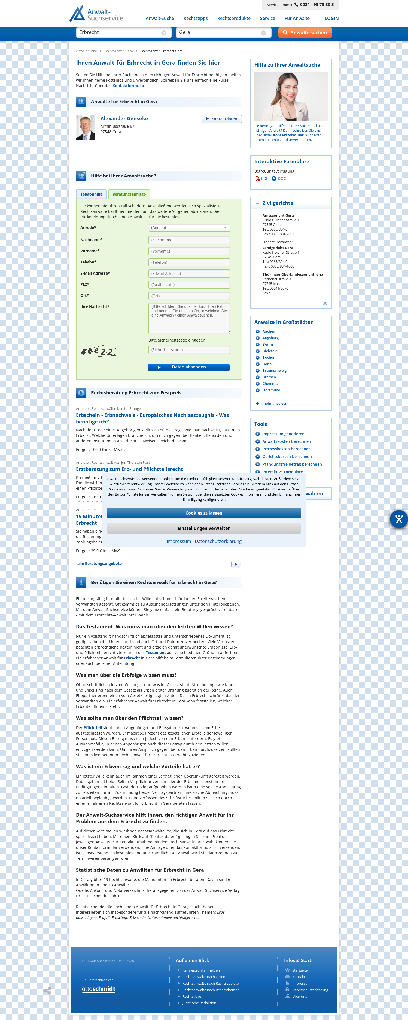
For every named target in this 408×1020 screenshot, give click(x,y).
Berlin (268, 344)
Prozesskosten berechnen (287, 448)
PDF (262, 178)
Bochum (269, 357)
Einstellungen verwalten (204, 528)
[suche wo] (219, 34)
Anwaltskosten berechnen (287, 441)
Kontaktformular (128, 85)
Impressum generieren (284, 433)
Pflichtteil (93, 727)
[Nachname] (189, 240)
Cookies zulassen (204, 513)
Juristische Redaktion (199, 1003)
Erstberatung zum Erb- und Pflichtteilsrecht (129, 469)
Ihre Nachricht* (94, 306)
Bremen (269, 377)
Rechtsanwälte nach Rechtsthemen (210, 990)
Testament (156, 652)
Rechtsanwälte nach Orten (203, 977)
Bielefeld (270, 351)
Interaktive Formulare (283, 471)
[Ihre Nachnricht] (189, 318)
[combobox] (189, 228)
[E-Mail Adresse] (189, 273)
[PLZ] (189, 285)
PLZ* (84, 284)
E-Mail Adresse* (95, 273)
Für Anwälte (297, 18)
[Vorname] (189, 251)
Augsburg (271, 338)
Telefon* (88, 262)
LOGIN (332, 18)
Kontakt (298, 976)
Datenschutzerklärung (218, 541)
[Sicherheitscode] (189, 350)
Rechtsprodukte (234, 18)
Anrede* (88, 227)
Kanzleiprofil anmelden (201, 970)
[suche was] (119, 34)
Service (267, 18)
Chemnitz (270, 383)
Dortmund (271, 390)
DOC (279, 178)
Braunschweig (275, 370)
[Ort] (189, 296)
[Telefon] (189, 262)
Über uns (299, 996)
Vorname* (90, 250)
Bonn (267, 364)
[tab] (91, 194)
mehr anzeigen (275, 403)
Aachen (269, 331)
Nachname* (91, 239)
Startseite (300, 970)
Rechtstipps (196, 18)
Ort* (84, 295)
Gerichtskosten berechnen (287, 456)
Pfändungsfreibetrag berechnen (292, 464)
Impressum (179, 541)
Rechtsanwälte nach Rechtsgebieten (211, 983)
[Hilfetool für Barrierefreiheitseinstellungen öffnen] (399, 519)
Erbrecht (132, 657)
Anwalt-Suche (160, 18)
